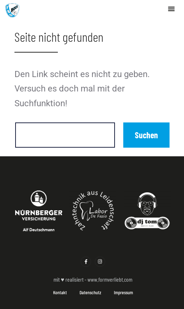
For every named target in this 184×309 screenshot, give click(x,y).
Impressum (123, 292)
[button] (171, 8)
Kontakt (60, 292)
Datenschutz (90, 292)
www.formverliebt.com (109, 279)
